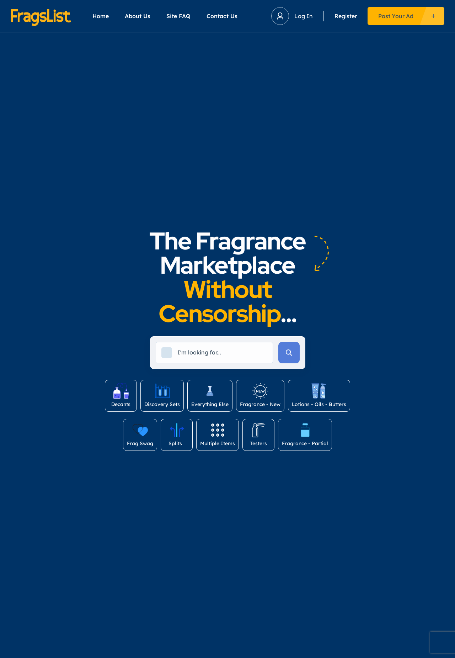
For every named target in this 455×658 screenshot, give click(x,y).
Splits (176, 434)
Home (100, 16)
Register (345, 16)
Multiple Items (217, 434)
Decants (120, 395)
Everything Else (210, 395)
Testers (258, 434)
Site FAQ (178, 16)
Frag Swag (140, 434)
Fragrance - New (260, 395)
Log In (303, 16)
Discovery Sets (162, 395)
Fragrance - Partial (305, 434)
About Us (137, 16)
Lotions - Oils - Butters (319, 395)
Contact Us (222, 16)
